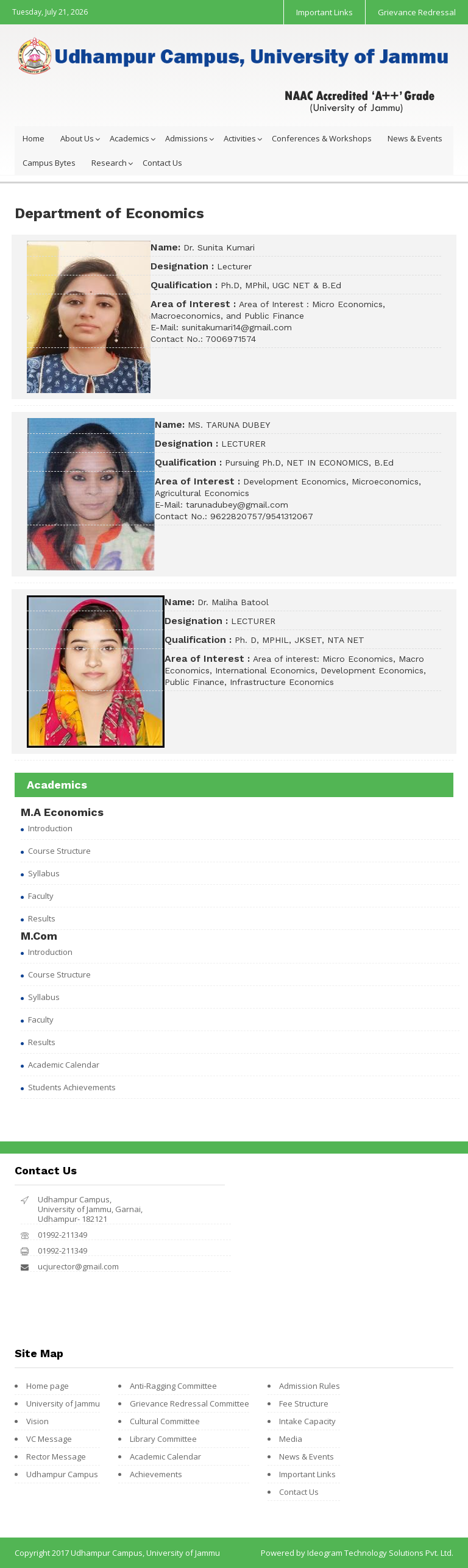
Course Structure (59, 851)
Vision (37, 1421)
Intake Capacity (307, 1421)
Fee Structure (303, 1403)
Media (290, 1438)
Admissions (186, 138)
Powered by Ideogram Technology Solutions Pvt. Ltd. (357, 1552)
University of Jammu (63, 1403)
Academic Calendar (63, 1065)
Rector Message (56, 1456)
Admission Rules (309, 1385)
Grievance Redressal (417, 12)
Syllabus (44, 873)
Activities (240, 138)
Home (33, 138)
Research (109, 162)
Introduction (50, 828)
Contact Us (162, 162)
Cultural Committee (165, 1421)
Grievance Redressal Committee (189, 1403)
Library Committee (163, 1438)
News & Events (415, 138)
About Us (77, 138)
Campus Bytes (49, 162)
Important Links (324, 12)
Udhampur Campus (62, 1474)
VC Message (49, 1438)
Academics (129, 138)
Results (41, 918)
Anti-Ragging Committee (173, 1385)
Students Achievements (72, 1087)
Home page (47, 1385)
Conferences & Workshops (322, 138)
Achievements (156, 1474)
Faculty (41, 896)
